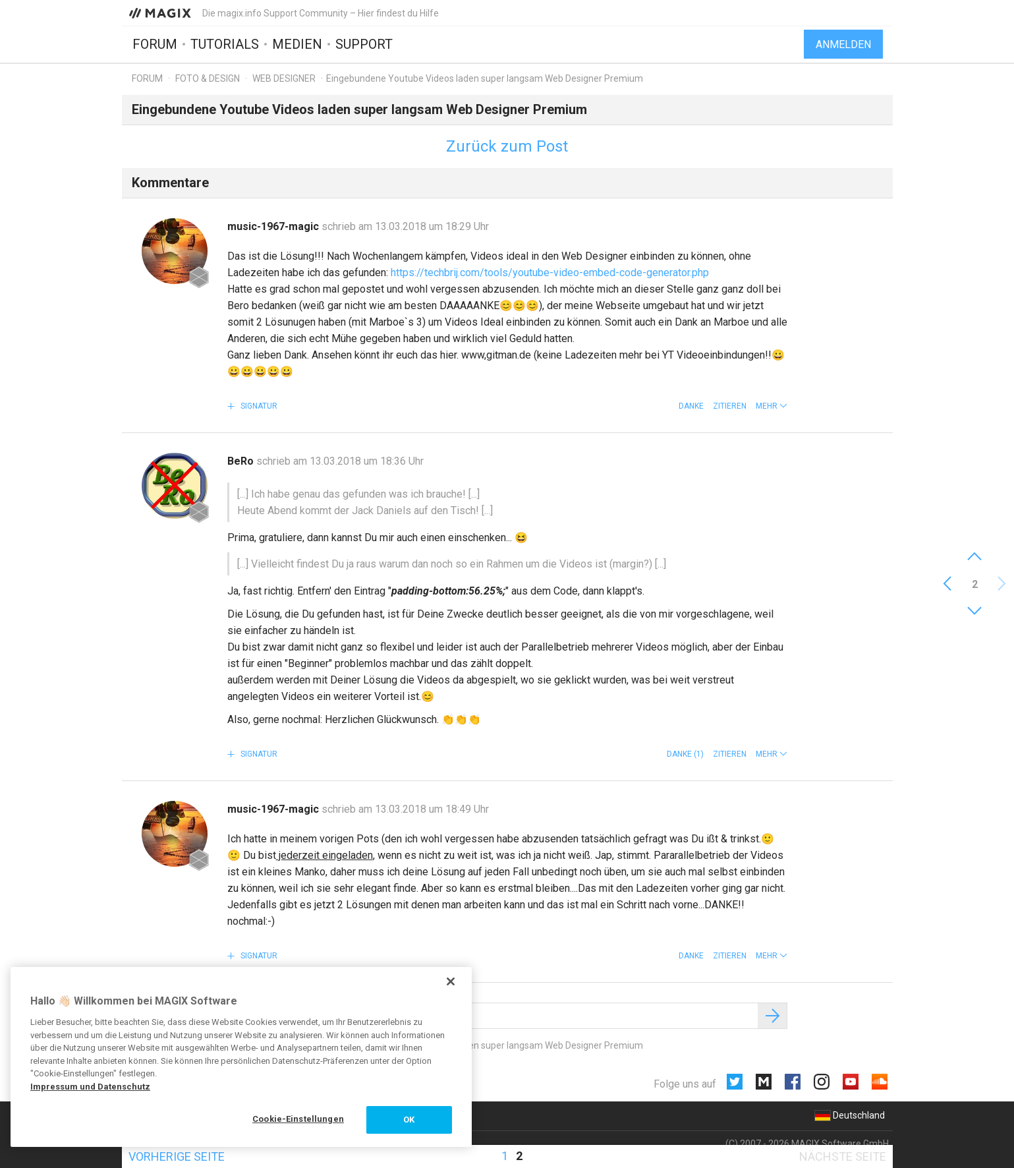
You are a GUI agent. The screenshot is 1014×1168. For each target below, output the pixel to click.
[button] (771, 406)
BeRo (241, 461)
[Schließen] (450, 981)
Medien (297, 44)
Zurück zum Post (507, 146)
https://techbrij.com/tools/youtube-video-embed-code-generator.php (550, 272)
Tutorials (224, 44)
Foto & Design (207, 78)
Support (364, 44)
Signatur (258, 406)
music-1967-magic (274, 226)
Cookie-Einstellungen (298, 1119)
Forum (154, 44)
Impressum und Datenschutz (90, 1087)
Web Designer (284, 78)
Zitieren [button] (729, 406)
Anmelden (843, 44)
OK (408, 1119)
